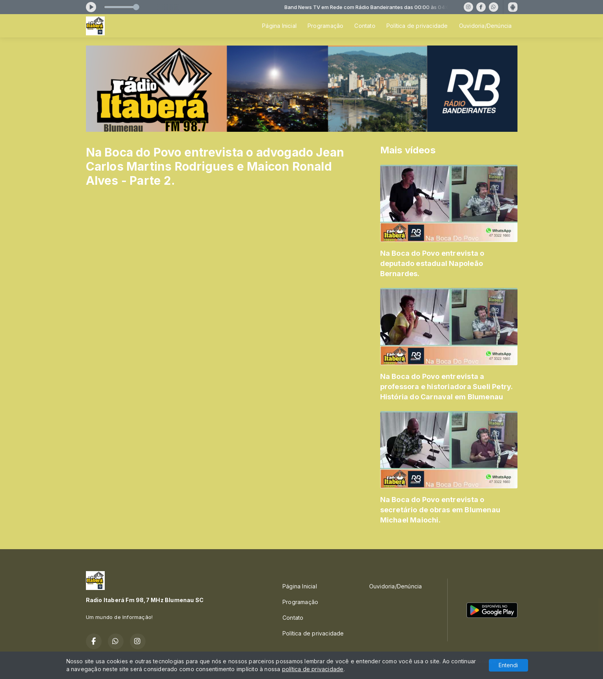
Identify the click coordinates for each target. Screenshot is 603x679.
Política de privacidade (417, 25)
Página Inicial (279, 25)
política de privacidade (313, 669)
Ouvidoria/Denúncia (485, 25)
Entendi (508, 665)
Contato (364, 25)
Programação (325, 25)
